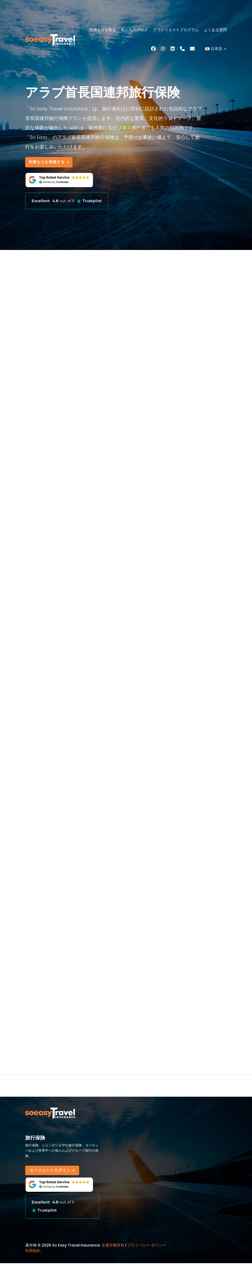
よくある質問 (215, 30)
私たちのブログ (134, 30)
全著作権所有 (113, 1248)
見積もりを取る (102, 30)
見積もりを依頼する (50, 162)
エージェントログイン (52, 1173)
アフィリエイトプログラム (176, 30)
